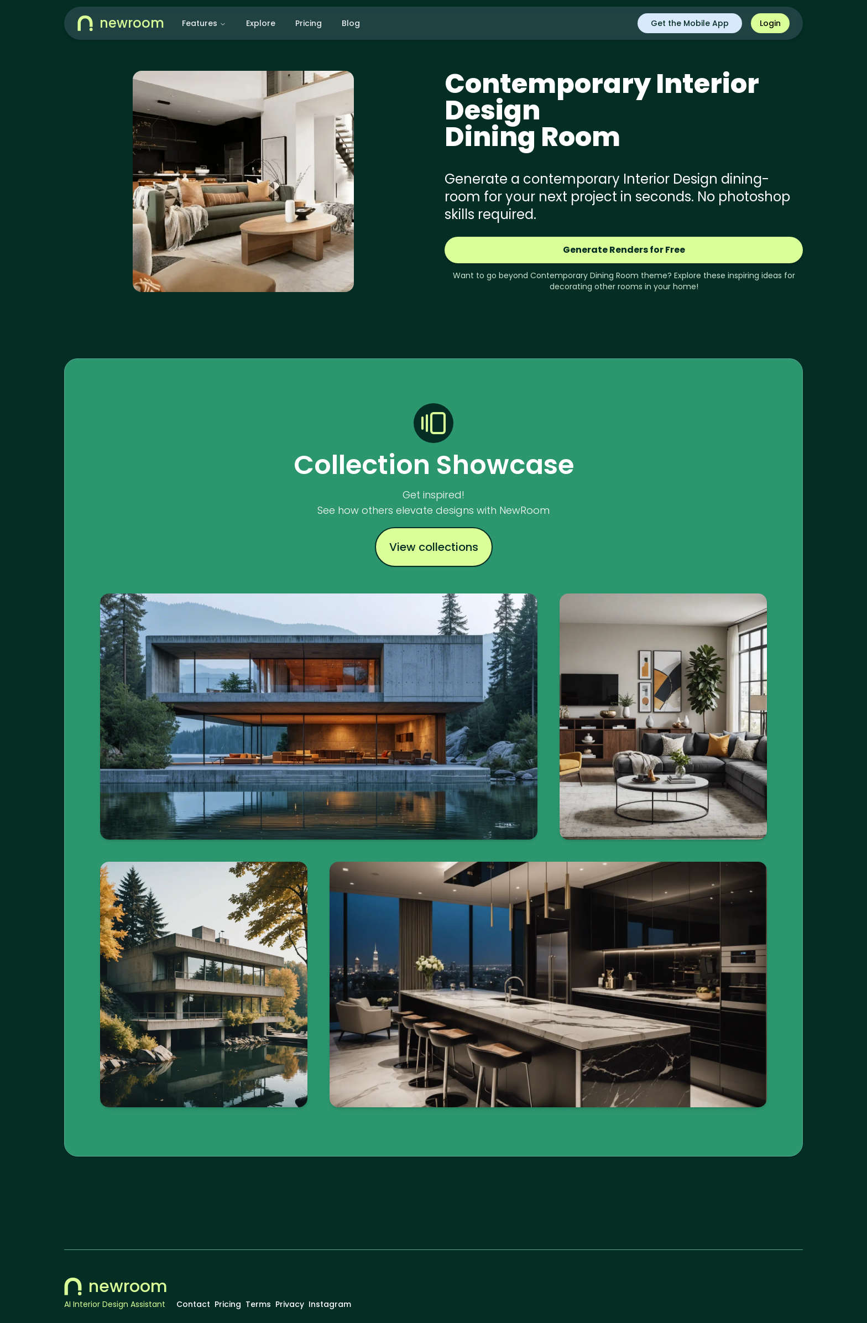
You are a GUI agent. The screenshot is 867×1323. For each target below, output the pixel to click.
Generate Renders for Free (624, 249)
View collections (433, 547)
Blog (351, 23)
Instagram (330, 1304)
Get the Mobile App (690, 23)
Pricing (308, 23)
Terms (258, 1304)
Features (204, 23)
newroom (116, 1286)
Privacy (289, 1304)
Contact (193, 1304)
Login (770, 23)
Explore (260, 23)
